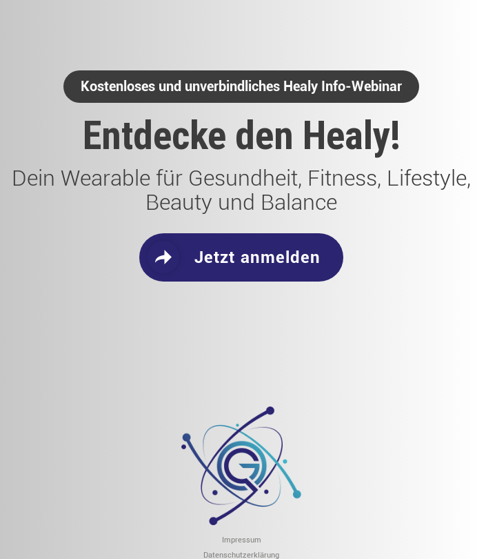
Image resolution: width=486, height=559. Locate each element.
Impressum (241, 540)
